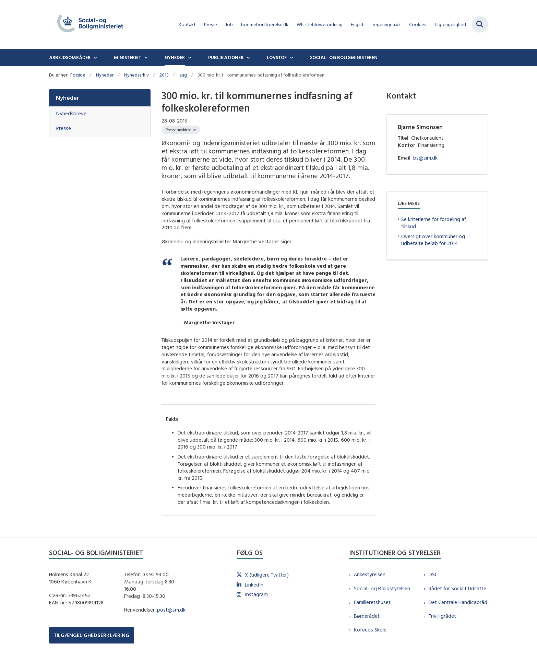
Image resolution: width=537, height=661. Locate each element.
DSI (432, 574)
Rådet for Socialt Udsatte (457, 588)
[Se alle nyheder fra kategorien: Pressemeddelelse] (181, 130)
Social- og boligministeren (344, 57)
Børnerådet (367, 616)
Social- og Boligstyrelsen (382, 588)
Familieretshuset (372, 602)
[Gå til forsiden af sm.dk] (90, 24)
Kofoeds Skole (370, 629)
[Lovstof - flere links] (291, 57)
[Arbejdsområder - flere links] (94, 57)
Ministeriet (127, 57)
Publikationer (225, 57)
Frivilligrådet (442, 616)
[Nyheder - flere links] (189, 57)
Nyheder (175, 57)
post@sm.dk (171, 609)
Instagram (256, 594)
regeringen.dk (387, 24)
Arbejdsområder (70, 57)
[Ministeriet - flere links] (145, 57)
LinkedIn (254, 584)
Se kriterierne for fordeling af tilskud (433, 223)
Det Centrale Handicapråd (458, 602)
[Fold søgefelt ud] (480, 24)
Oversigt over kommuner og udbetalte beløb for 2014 (433, 240)
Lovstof (277, 57)
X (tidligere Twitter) (267, 574)
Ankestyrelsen (369, 574)
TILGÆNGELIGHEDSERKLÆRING (91, 635)
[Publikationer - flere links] (247, 57)
